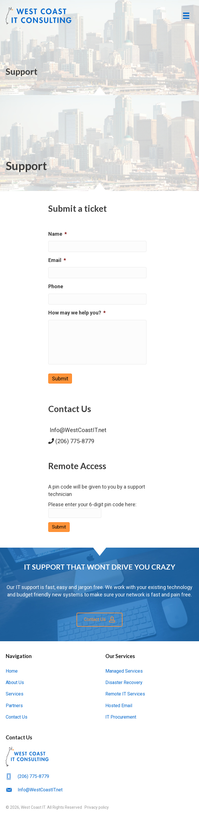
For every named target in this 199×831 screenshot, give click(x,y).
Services (14, 694)
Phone (55, 286)
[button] (99, 620)
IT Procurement (120, 717)
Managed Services (124, 671)
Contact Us (16, 717)
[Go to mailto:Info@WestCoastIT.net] (99, 790)
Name (57, 234)
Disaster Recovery (123, 682)
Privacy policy (97, 807)
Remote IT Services (125, 694)
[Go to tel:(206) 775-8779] (99, 776)
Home (12, 671)
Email (57, 260)
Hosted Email (118, 706)
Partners (14, 706)
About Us (15, 682)
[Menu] (186, 16)
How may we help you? (77, 312)
